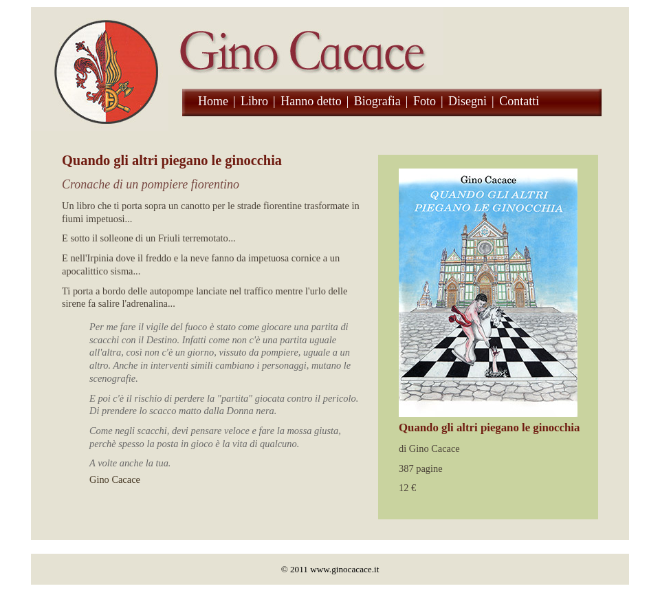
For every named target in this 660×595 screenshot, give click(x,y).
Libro (254, 101)
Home (213, 101)
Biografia (377, 101)
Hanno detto (310, 101)
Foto (424, 101)
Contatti (519, 101)
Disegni (467, 101)
